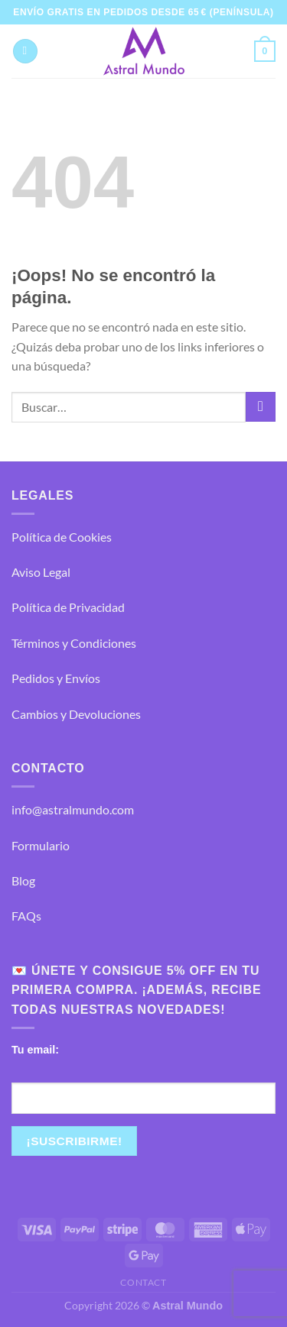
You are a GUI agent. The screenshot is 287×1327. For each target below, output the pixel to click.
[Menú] (25, 51)
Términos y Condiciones (73, 643)
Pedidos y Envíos (55, 678)
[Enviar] (261, 407)
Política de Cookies (61, 536)
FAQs (26, 915)
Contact (143, 1282)
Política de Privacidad (68, 607)
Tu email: (35, 1050)
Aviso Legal (40, 572)
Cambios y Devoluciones (76, 714)
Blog (23, 880)
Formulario (40, 845)
